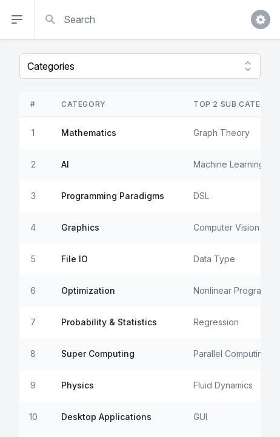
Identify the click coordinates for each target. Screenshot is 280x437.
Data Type (214, 259)
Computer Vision (226, 227)
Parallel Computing (230, 353)
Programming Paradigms (112, 196)
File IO (74, 259)
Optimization (88, 290)
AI (65, 164)
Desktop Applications (106, 417)
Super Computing (98, 353)
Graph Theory (221, 132)
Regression (216, 322)
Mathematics (88, 132)
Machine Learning (228, 164)
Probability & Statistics (109, 322)
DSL (201, 196)
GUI (200, 417)
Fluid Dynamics (223, 385)
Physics (77, 385)
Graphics (80, 227)
